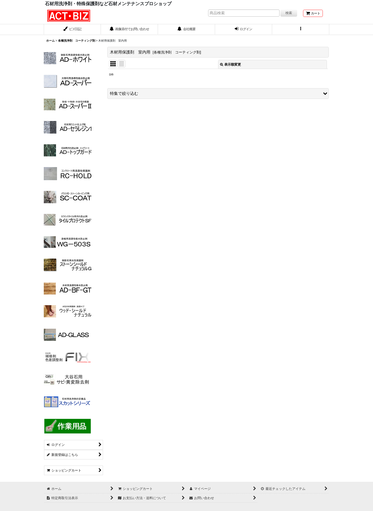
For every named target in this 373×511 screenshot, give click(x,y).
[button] (300, 29)
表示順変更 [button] (230, 64)
